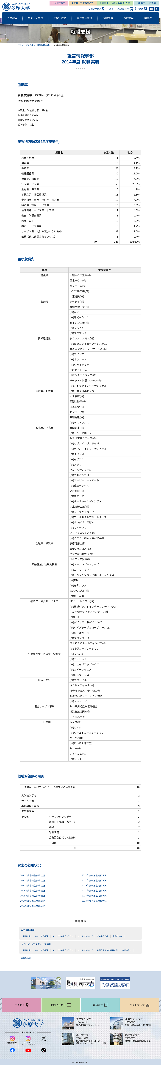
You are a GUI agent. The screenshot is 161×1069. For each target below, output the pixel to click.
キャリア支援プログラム (65, 936)
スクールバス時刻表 (119, 8)
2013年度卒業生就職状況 (95, 900)
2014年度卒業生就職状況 (33, 900)
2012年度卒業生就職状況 (33, 905)
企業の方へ (123, 936)
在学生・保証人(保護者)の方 (116, 3)
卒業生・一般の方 (147, 3)
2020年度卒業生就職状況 (33, 885)
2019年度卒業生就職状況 (95, 885)
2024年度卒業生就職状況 (33, 875)
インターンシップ (89, 936)
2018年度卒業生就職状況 (33, 890)
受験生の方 (59, 3)
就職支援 (29, 45)
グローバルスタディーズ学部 (38, 944)
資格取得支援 (108, 936)
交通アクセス (94, 8)
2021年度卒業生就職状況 (95, 880)
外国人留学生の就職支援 (113, 950)
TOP (19, 45)
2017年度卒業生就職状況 (95, 890)
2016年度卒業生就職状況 (33, 895)
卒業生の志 (26, 962)
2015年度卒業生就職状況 (95, 895)
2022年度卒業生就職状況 (33, 880)
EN (151, 9)
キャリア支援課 (43, 936)
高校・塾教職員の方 (84, 3)
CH (156, 9)
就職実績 (27, 936)
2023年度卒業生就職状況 (95, 875)
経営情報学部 (43, 45)
